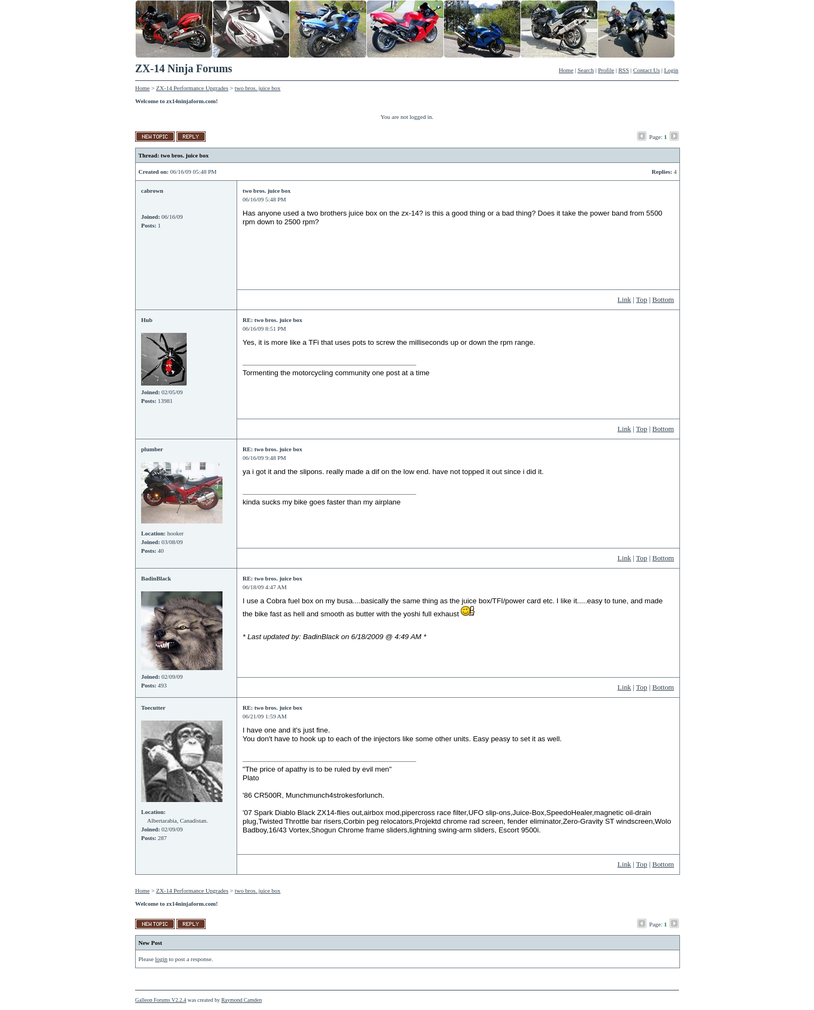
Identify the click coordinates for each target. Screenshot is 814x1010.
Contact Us (646, 70)
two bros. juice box (258, 88)
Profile (606, 70)
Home (566, 70)
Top (641, 299)
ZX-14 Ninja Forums (183, 68)
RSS (624, 70)
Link (624, 299)
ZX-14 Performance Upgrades (192, 88)
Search (585, 70)
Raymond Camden (241, 1000)
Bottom (663, 299)
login (161, 959)
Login (671, 70)
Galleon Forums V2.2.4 (160, 1000)
